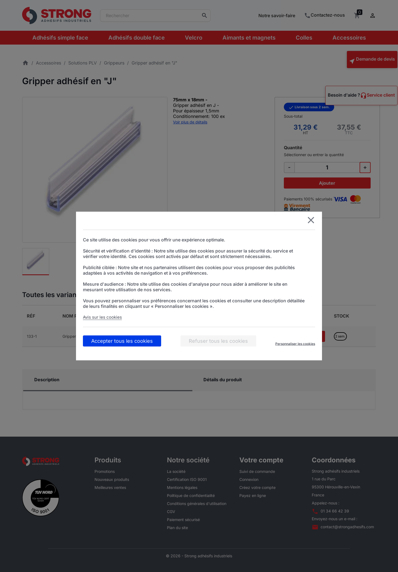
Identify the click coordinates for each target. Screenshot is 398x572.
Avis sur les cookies (102, 317)
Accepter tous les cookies (122, 341)
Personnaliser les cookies (295, 344)
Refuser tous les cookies (218, 341)
